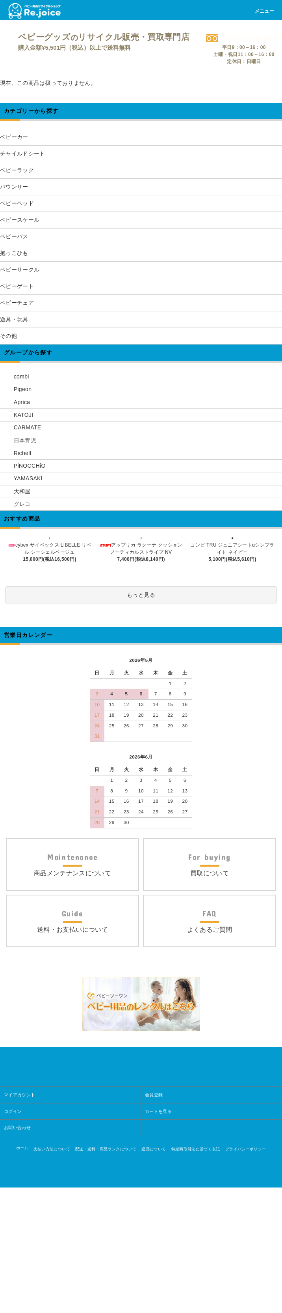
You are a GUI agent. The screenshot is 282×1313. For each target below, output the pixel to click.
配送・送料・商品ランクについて (105, 1274)
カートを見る (158, 1236)
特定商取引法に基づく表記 (195, 1274)
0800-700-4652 (244, 37)
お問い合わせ (17, 1253)
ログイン (13, 1236)
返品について (153, 1274)
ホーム (22, 1273)
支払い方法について (51, 1274)
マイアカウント (19, 1220)
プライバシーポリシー (245, 1274)
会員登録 (154, 1220)
